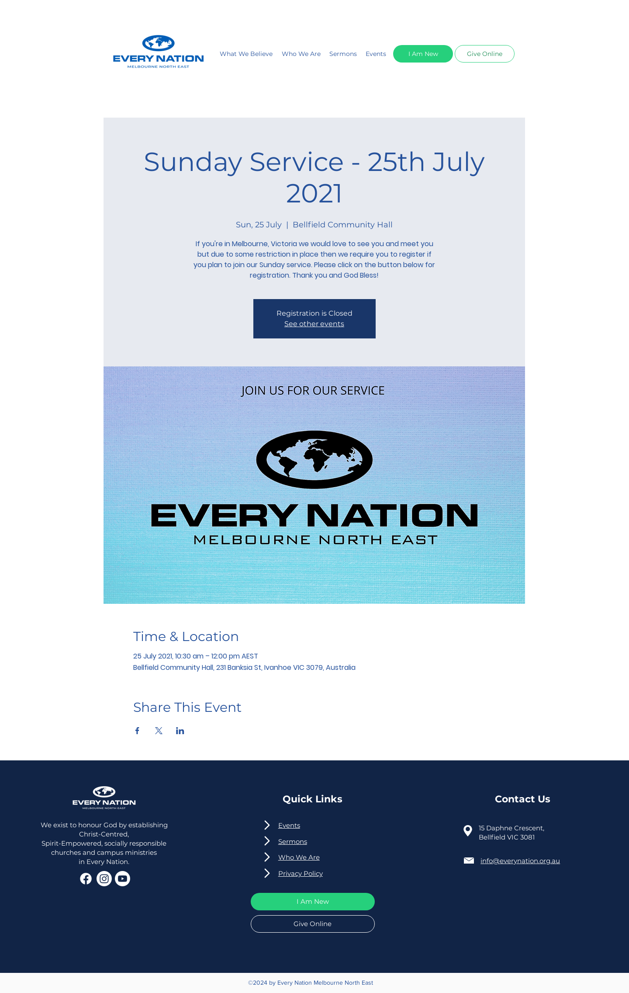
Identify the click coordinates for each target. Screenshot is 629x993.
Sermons (343, 54)
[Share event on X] (159, 730)
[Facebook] (85, 878)
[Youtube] (122, 878)
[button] (423, 54)
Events (376, 54)
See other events (314, 324)
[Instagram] (104, 878)
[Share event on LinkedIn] (180, 730)
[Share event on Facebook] (137, 730)
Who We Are (301, 54)
